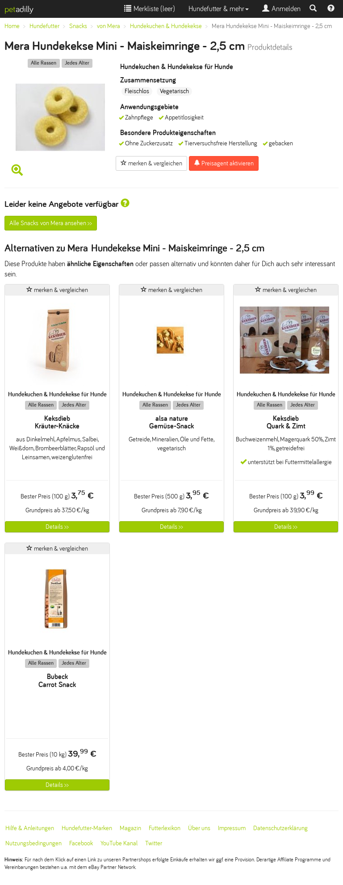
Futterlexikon (164, 828)
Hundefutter (44, 26)
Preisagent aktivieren (224, 163)
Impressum (232, 828)
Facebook (81, 843)
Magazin (130, 828)
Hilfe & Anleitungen (29, 828)
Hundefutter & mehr (218, 8)
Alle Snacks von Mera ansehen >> (50, 223)
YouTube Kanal (119, 843)
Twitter (153, 843)
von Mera (108, 26)
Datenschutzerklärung (280, 828)
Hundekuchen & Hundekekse (166, 26)
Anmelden (281, 8)
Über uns (199, 828)
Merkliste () (149, 8)
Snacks (78, 26)
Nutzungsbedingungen (33, 843)
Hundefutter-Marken (87, 828)
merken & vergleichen (151, 163)
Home (12, 26)
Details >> (57, 526)
